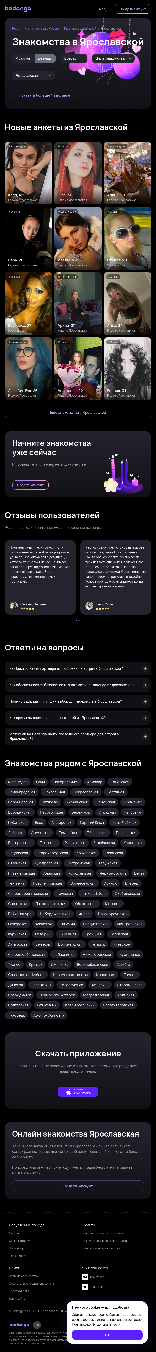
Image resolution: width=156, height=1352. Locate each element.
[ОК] (107, 1335)
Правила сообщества (23, 1276)
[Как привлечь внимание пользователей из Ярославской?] (78, 718)
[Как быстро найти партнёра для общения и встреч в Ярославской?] (78, 668)
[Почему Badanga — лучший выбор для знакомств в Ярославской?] (78, 701)
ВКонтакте (93, 1277)
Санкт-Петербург (21, 1241)
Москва (14, 1233)
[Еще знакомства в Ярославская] (78, 412)
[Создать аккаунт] (133, 9)
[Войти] (101, 9)
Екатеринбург (18, 1256)
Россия (17, 28)
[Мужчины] (23, 58)
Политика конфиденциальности (103, 1248)
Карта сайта (17, 1298)
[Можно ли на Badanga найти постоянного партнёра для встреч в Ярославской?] (78, 736)
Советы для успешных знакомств (31, 1283)
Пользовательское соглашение (103, 1233)
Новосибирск (18, 1248)
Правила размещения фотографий (105, 1241)
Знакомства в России (44, 28)
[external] (78, 1092)
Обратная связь (19, 1291)
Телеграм (92, 1287)
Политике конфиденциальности (96, 1324)
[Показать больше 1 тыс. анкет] (45, 95)
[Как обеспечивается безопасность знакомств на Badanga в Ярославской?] (78, 685)
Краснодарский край (80, 28)
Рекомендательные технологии (27, 1343)
